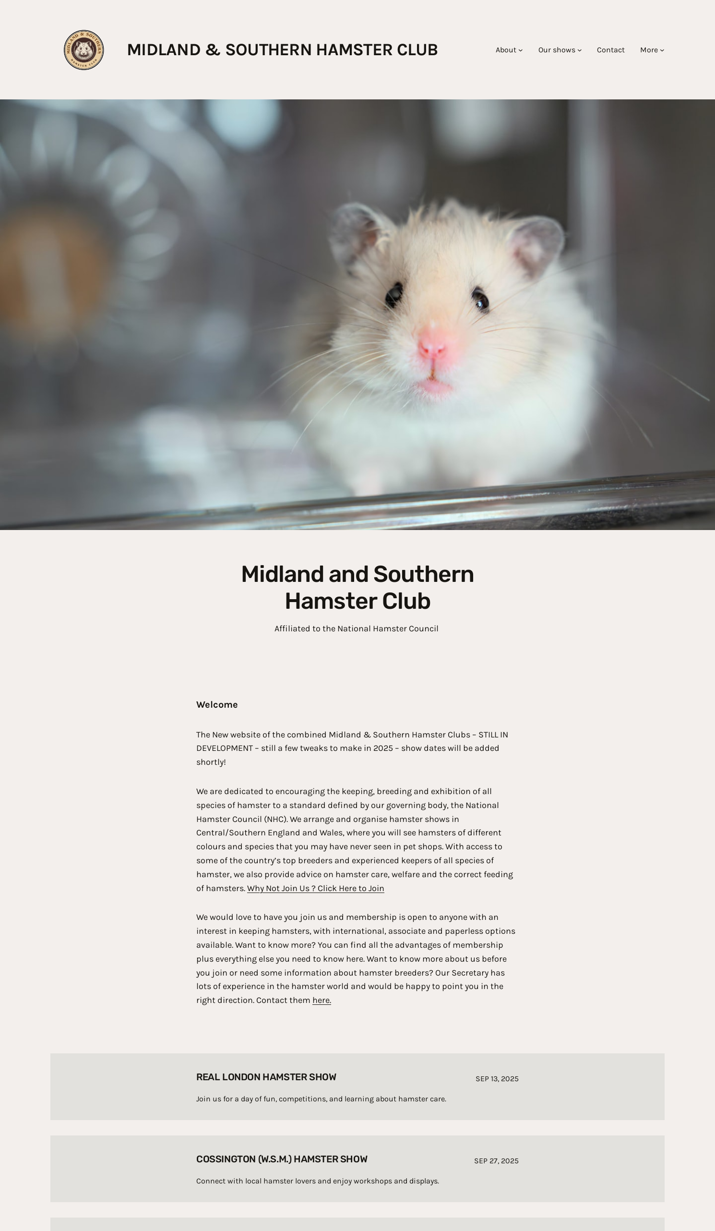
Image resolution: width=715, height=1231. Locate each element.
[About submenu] (520, 50)
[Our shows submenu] (579, 50)
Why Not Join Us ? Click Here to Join (315, 888)
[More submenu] (662, 50)
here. (321, 1000)
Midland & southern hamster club (282, 49)
